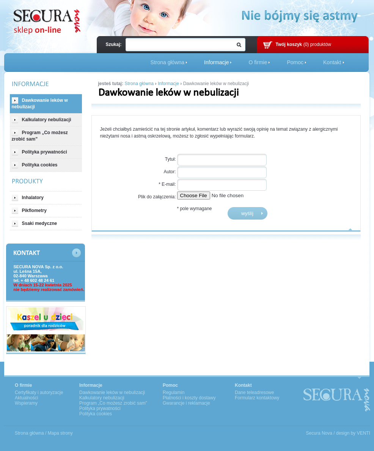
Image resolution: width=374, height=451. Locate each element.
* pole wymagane (194, 208)
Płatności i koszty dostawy (189, 397)
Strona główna (168, 62)
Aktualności (26, 397)
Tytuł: (170, 159)
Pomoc (295, 62)
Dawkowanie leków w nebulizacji (40, 103)
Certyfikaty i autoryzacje (39, 392)
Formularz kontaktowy (257, 397)
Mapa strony (60, 433)
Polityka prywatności (39, 152)
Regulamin (173, 392)
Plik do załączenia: (157, 196)
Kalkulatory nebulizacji (41, 120)
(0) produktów (304, 44)
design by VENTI (353, 433)
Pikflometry (29, 210)
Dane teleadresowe (254, 392)
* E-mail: (167, 184)
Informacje (216, 62)
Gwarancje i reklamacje (186, 403)
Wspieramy (26, 403)
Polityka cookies (35, 165)
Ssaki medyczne (34, 223)
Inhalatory (28, 198)
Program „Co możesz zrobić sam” (40, 136)
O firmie (257, 62)
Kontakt (332, 62)
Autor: (169, 171)
